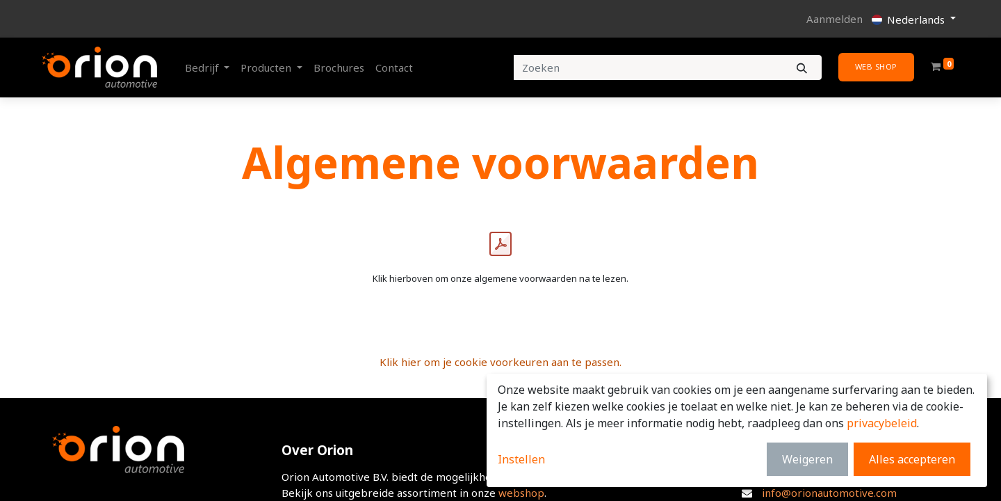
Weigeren (807, 459)
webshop (521, 493)
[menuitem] (339, 67)
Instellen (521, 459)
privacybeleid (882, 423)
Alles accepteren (912, 459)
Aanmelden (834, 19)
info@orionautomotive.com (829, 493)
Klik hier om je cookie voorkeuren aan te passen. (500, 362)
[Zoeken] (802, 68)
